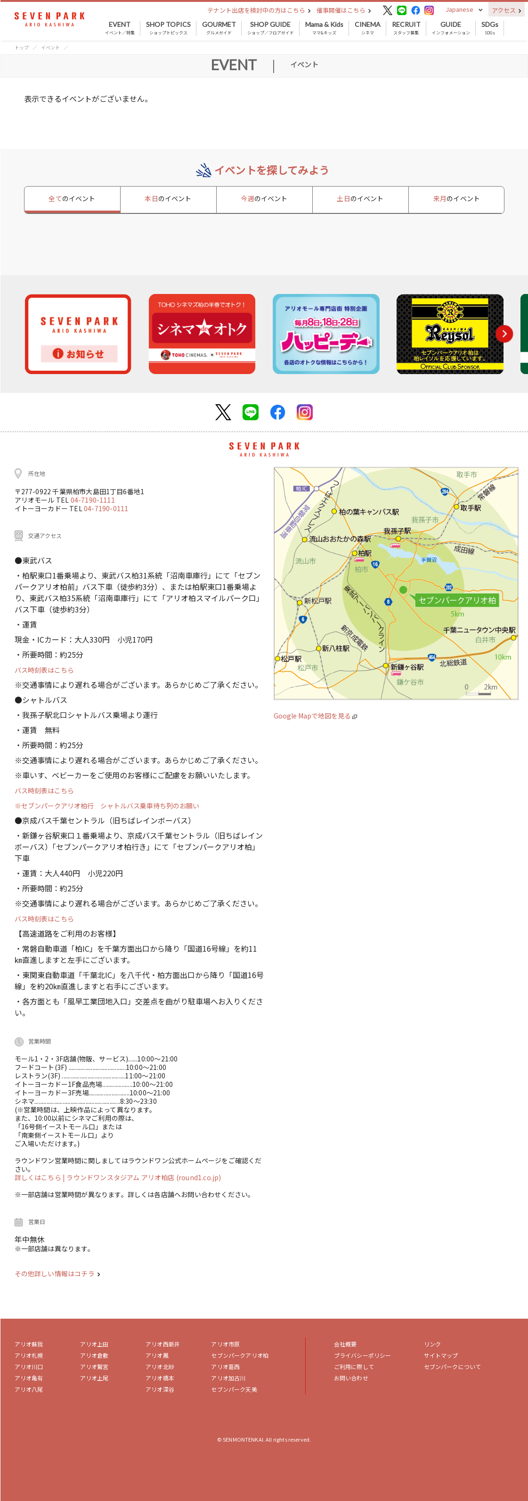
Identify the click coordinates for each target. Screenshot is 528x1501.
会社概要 (345, 1344)
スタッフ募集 (406, 28)
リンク (432, 1344)
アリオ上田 (94, 1344)
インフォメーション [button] (451, 28)
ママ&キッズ (324, 28)
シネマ (368, 28)
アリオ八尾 (29, 1389)
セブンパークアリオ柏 (239, 1355)
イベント (50, 47)
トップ (22, 47)
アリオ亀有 (29, 1378)
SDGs (489, 28)
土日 (360, 198)
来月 (456, 198)
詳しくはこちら (39, 1177)
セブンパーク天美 (234, 1389)
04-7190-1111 (93, 500)
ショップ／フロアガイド (270, 28)
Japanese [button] (459, 9)
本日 (168, 198)
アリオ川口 (29, 1366)
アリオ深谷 (160, 1389)
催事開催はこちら (344, 10)
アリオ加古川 (228, 1378)
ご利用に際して (354, 1366)
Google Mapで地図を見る (315, 715)
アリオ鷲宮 (94, 1366)
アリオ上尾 (94, 1378)
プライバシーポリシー (362, 1355)
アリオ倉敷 (94, 1355)
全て (72, 198)
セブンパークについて (452, 1366)
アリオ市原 (225, 1344)
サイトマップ (441, 1355)
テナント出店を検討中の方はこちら (259, 10)
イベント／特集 (120, 28)
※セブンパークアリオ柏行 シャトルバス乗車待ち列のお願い (107, 805)
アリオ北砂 (160, 1366)
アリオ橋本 (160, 1378)
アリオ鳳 (157, 1355)
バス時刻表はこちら (44, 670)
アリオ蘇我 (29, 1344)
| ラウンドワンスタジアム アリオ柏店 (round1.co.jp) (142, 1177)
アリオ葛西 (225, 1366)
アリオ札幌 (29, 1355)
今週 (264, 198)
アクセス (506, 10)
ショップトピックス (168, 28)
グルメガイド (219, 28)
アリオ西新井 (163, 1344)
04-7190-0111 (106, 508)
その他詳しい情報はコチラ (57, 1273)
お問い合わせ (351, 1378)
